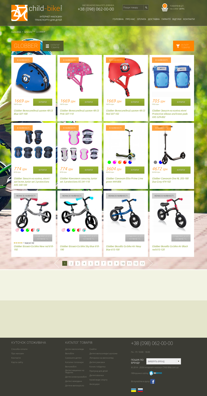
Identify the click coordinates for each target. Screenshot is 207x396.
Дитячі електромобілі (76, 377)
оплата (141, 19)
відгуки (176, 19)
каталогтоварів (55, 46)
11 (129, 263)
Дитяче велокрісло (74, 386)
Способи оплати (19, 349)
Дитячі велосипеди (74, 349)
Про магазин (17, 353)
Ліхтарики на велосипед (101, 358)
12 (135, 263)
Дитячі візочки (96, 375)
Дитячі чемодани (73, 381)
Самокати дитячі (73, 358)
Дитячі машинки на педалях (74, 371)
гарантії (166, 19)
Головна (118, 19)
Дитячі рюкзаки (97, 362)
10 (122, 263)
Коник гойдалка (97, 367)
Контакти (189, 19)
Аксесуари (94, 384)
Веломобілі (70, 367)
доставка (154, 19)
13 (142, 263)
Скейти (93, 349)
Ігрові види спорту (98, 380)
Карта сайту (17, 362)
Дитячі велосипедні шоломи (103, 353)
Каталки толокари (74, 362)
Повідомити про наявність (43, 237)
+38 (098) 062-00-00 (96, 9)
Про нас (130, 19)
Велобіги (69, 353)
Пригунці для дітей (98, 371)
